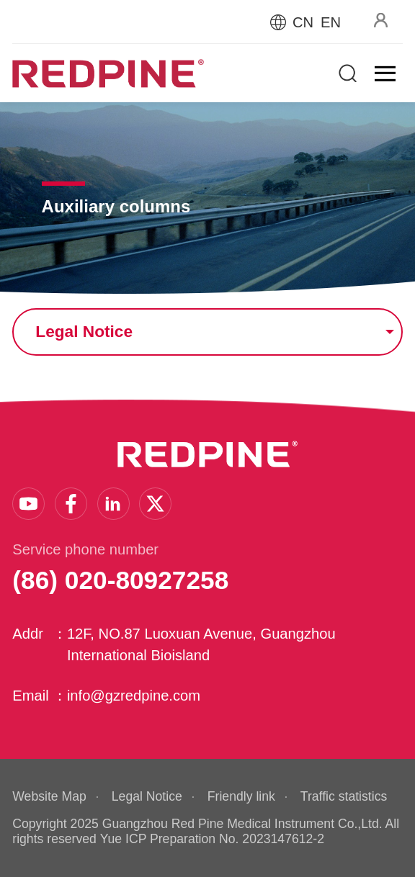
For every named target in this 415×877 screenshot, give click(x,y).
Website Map (49, 796)
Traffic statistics (343, 796)
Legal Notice (147, 796)
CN (303, 22)
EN (331, 22)
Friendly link (241, 796)
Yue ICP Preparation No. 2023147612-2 (212, 839)
